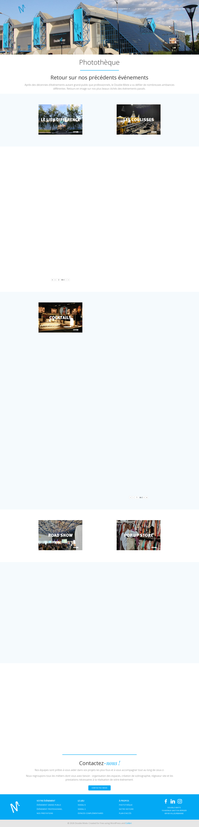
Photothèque (157, 9)
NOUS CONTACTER (177, 9)
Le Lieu (103, 9)
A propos (141, 9)
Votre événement (121, 9)
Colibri (128, 823)
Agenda (90, 9)
